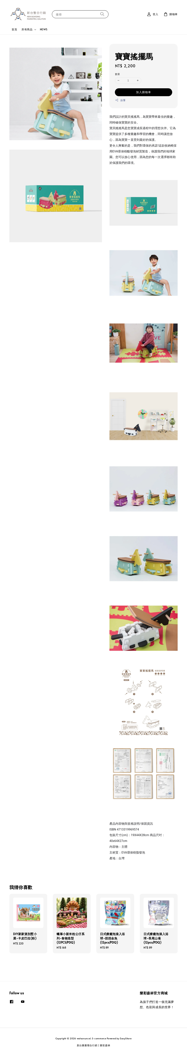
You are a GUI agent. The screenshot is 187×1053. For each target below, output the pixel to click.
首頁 (14, 29)
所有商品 (27, 29)
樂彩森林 (105, 1045)
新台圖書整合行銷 (87, 1045)
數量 (117, 74)
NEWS (43, 29)
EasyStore (126, 1038)
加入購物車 (143, 92)
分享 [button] (120, 100)
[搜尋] (102, 14)
